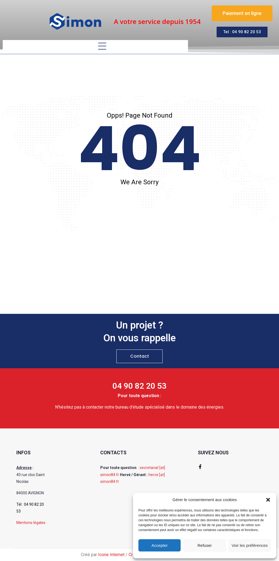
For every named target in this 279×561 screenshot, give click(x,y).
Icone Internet (111, 554)
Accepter (159, 545)
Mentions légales (31, 522)
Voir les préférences (250, 545)
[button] (268, 499)
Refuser (205, 545)
